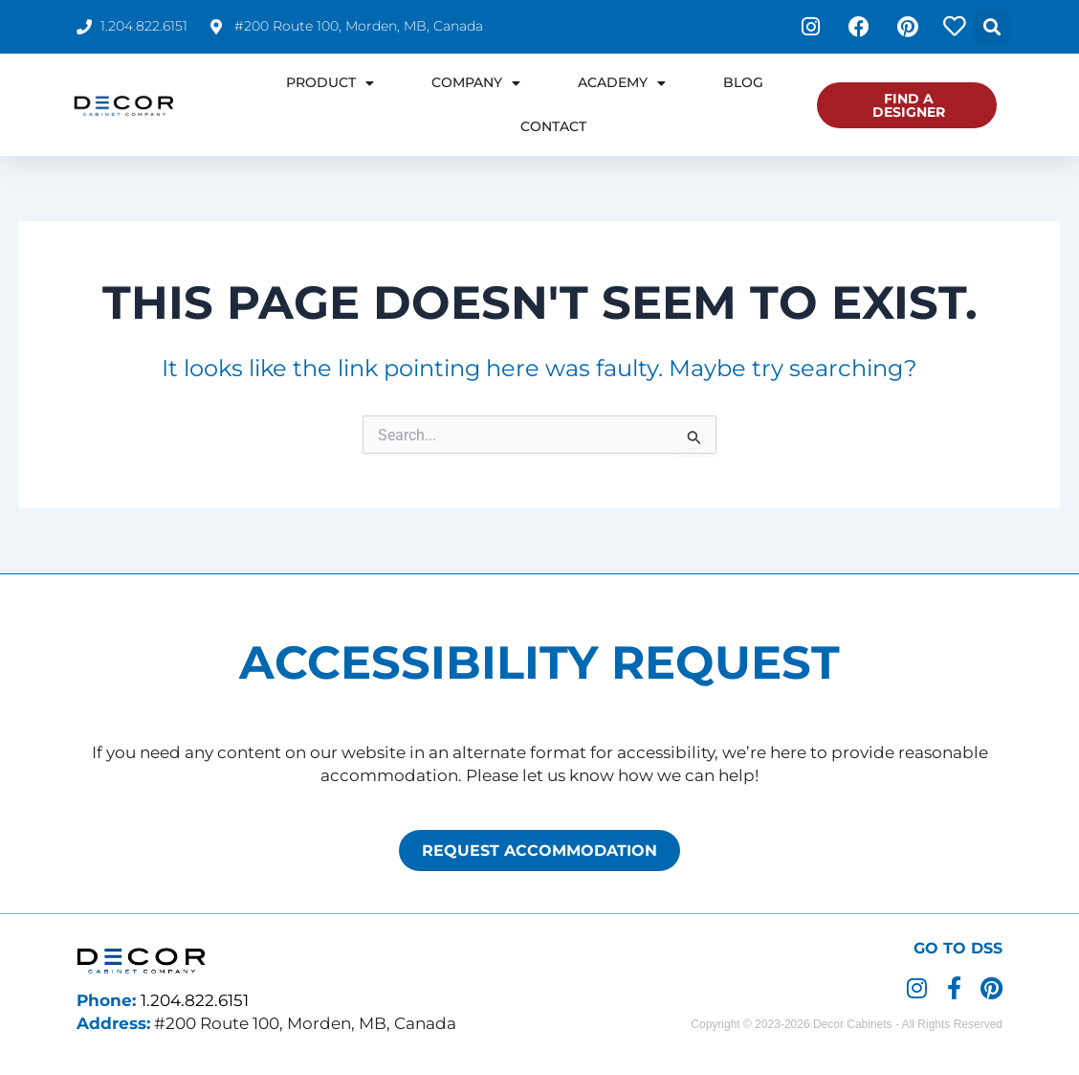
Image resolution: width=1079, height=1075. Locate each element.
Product (330, 83)
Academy (622, 83)
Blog (743, 82)
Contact (553, 126)
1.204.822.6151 (195, 1000)
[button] (992, 27)
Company (475, 83)
